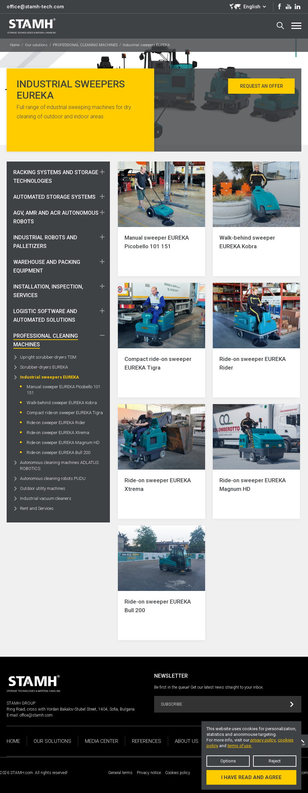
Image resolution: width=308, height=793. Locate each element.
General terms (120, 772)
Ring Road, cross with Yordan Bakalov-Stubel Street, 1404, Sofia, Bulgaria (71, 709)
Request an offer (261, 86)
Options (228, 760)
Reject (275, 760)
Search (280, 25)
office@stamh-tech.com (35, 7)
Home (15, 45)
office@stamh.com (36, 715)
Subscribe (227, 704)
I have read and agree (251, 777)
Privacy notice (149, 772)
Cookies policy (177, 772)
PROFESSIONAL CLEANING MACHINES (85, 45)
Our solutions (36, 45)
